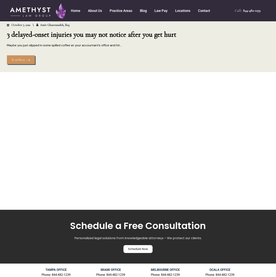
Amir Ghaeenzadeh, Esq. (55, 25)
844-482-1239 (251, 10)
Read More (21, 60)
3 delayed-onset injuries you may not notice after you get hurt (91, 35)
